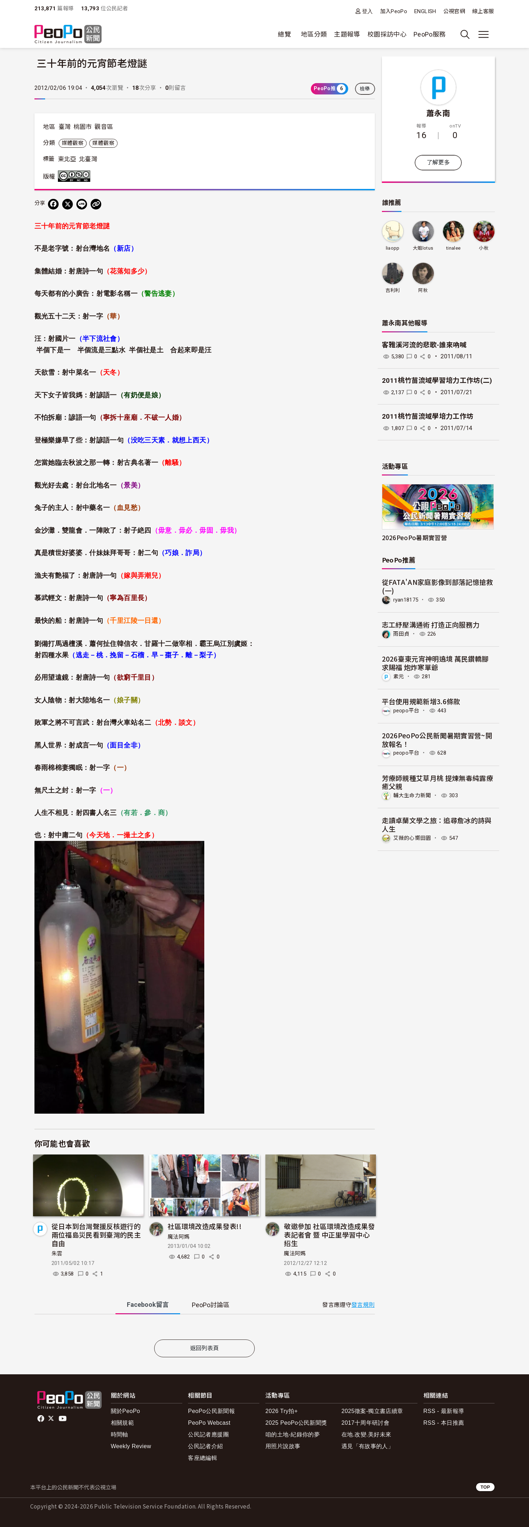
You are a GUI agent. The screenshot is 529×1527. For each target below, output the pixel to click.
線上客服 (483, 11)
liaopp (393, 248)
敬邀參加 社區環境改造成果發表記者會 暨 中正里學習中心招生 (329, 1234)
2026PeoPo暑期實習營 (414, 537)
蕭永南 (438, 112)
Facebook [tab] (148, 1304)
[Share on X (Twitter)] (67, 204)
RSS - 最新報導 (443, 1411)
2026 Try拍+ (281, 1411)
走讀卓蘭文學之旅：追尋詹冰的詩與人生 (437, 823)
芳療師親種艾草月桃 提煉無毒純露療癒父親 (437, 781)
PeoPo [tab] (211, 1305)
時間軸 (119, 1434)
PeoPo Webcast (209, 1423)
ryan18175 (407, 599)
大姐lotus (423, 248)
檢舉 (365, 89)
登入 (367, 11)
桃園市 (83, 126)
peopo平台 (407, 709)
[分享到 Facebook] (53, 204)
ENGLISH (425, 11)
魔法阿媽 (178, 1237)
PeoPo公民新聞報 (211, 1411)
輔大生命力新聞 (413, 794)
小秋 (483, 248)
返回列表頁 (204, 1348)
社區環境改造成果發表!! (205, 1226)
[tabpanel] (204, 1328)
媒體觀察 (72, 143)
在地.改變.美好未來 (366, 1434)
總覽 (284, 34)
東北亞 (67, 159)
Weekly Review (131, 1446)
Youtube (63, 1418)
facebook (41, 1418)
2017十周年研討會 (365, 1423)
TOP (485, 1487)
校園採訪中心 (386, 34)
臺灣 (65, 126)
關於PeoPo (125, 1411)
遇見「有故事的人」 (367, 1446)
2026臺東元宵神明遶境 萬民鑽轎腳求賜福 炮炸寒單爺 (435, 662)
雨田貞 (402, 633)
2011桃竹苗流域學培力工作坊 (428, 416)
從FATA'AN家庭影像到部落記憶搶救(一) (437, 586)
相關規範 (122, 1423)
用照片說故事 (282, 1446)
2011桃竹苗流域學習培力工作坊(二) (437, 380)
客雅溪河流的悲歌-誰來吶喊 (424, 345)
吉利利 (392, 290)
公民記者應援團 (208, 1434)
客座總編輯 (202, 1458)
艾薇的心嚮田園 (413, 836)
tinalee (453, 248)
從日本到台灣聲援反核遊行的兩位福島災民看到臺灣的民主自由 (96, 1234)
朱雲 (57, 1253)
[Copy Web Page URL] (96, 204)
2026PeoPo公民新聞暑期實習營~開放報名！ (437, 739)
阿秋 (423, 290)
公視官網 (454, 11)
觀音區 (104, 126)
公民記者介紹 (205, 1446)
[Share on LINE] (81, 204)
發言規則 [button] (362, 1305)
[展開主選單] (483, 34)
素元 (399, 676)
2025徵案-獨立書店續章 (372, 1411)
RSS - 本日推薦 (443, 1423)
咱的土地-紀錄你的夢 (292, 1434)
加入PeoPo (393, 11)
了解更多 (438, 162)
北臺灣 (88, 159)
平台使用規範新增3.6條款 (421, 700)
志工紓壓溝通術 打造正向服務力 (431, 624)
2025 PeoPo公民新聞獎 (296, 1423)
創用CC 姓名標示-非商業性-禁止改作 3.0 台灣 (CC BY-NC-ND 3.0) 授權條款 (75, 176)
